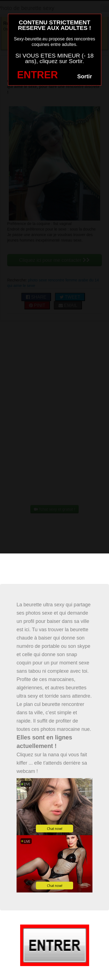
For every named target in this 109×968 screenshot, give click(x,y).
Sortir (84, 76)
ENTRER (37, 75)
